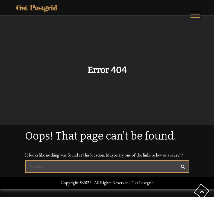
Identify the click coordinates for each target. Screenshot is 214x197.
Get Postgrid (36, 8)
